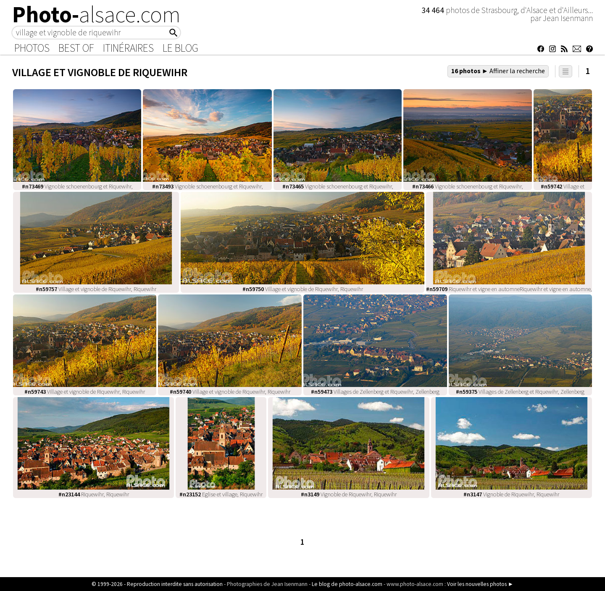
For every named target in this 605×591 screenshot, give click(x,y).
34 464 (433, 10)
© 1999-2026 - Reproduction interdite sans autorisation (157, 584)
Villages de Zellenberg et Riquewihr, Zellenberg (375, 391)
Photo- (96, 14)
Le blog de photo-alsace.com (347, 584)
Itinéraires (128, 48)
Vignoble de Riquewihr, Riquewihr (349, 494)
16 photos (498, 70)
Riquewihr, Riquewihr (93, 494)
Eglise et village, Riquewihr (221, 494)
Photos (32, 48)
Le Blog (180, 48)
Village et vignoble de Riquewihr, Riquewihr (96, 289)
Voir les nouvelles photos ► (480, 584)
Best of (76, 48)
